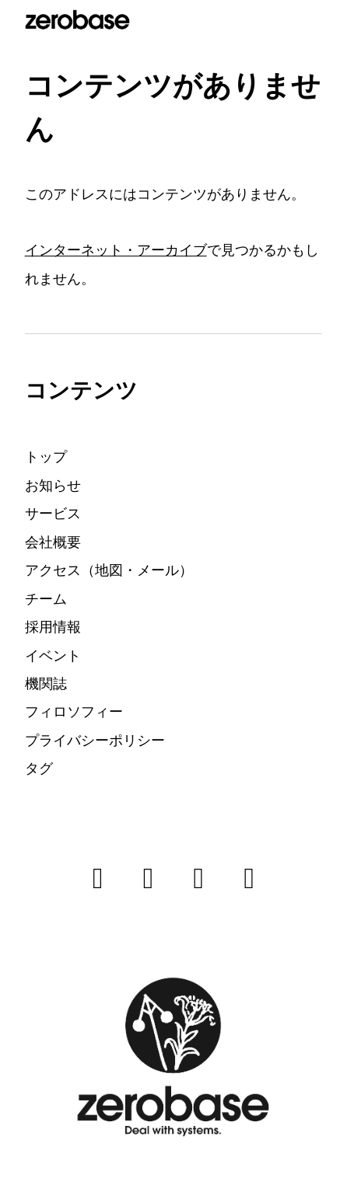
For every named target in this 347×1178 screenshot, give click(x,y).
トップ (46, 456)
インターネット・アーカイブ (116, 250)
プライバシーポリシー (95, 740)
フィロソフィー (74, 711)
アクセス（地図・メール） (109, 570)
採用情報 (53, 627)
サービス (53, 513)
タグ (39, 768)
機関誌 (46, 683)
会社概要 (53, 542)
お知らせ (53, 485)
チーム (46, 599)
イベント (53, 655)
